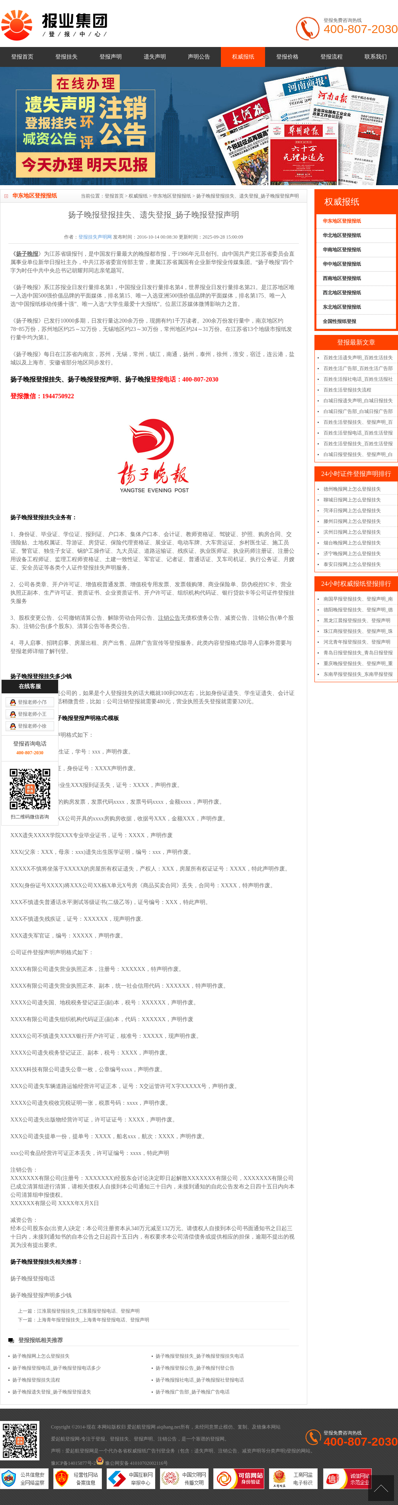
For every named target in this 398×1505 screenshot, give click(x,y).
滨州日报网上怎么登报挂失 (352, 532)
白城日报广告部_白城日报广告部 (358, 411)
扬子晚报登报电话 (32, 1279)
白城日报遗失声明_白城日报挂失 (358, 400)
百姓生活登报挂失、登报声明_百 (358, 422)
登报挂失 (66, 57)
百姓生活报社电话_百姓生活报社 (358, 379)
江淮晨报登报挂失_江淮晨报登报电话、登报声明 (88, 1311)
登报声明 (111, 57)
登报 (100, 1439)
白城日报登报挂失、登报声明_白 (358, 454)
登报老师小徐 (32, 613)
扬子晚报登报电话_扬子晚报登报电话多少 (56, 1368)
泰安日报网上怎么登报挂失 (352, 564)
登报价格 (287, 57)
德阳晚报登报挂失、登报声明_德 (358, 610)
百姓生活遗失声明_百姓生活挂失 (358, 357)
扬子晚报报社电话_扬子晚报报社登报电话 (200, 1380)
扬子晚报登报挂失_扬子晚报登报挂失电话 (200, 1356)
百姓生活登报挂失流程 (347, 390)
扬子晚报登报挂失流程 (36, 1380)
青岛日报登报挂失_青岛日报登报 (358, 653)
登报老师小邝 (32, 589)
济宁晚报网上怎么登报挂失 (352, 553)
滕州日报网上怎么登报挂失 (352, 521)
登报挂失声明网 (95, 237)
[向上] (381, 1488)
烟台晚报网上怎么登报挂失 (352, 543)
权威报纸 (243, 57)
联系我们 (376, 57)
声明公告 (199, 57)
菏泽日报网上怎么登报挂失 (352, 510)
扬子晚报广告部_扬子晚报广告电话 (193, 1392)
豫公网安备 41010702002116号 (132, 1463)
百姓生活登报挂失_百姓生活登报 (358, 443)
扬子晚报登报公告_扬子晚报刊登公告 (195, 1368)
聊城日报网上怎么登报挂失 (352, 500)
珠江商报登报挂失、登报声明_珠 (358, 631)
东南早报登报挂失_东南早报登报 (358, 674)
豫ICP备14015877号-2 (73, 1463)
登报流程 (331, 57)
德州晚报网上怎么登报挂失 (352, 489)
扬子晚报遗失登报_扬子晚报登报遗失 (51, 1392)
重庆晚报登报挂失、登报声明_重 (358, 663)
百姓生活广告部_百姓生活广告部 (358, 368)
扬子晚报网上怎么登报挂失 (41, 1356)
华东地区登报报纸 (172, 196)
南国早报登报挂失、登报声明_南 (358, 599)
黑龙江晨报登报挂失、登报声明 (357, 620)
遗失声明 (155, 57)
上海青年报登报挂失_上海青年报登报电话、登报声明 (93, 1320)
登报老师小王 (32, 601)
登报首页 (22, 57)
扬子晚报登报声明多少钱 (41, 1295)
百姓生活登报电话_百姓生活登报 (358, 433)
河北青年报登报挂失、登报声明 (357, 642)
